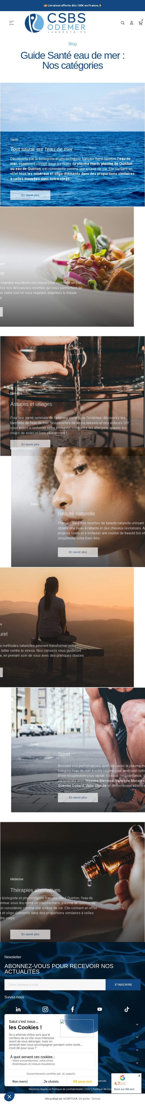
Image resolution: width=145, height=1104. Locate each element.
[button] (30, 202)
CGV (87, 1089)
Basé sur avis (124, 1089)
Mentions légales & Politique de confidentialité (56, 1089)
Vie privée (84, 1098)
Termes (96, 1098)
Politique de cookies (104, 1089)
